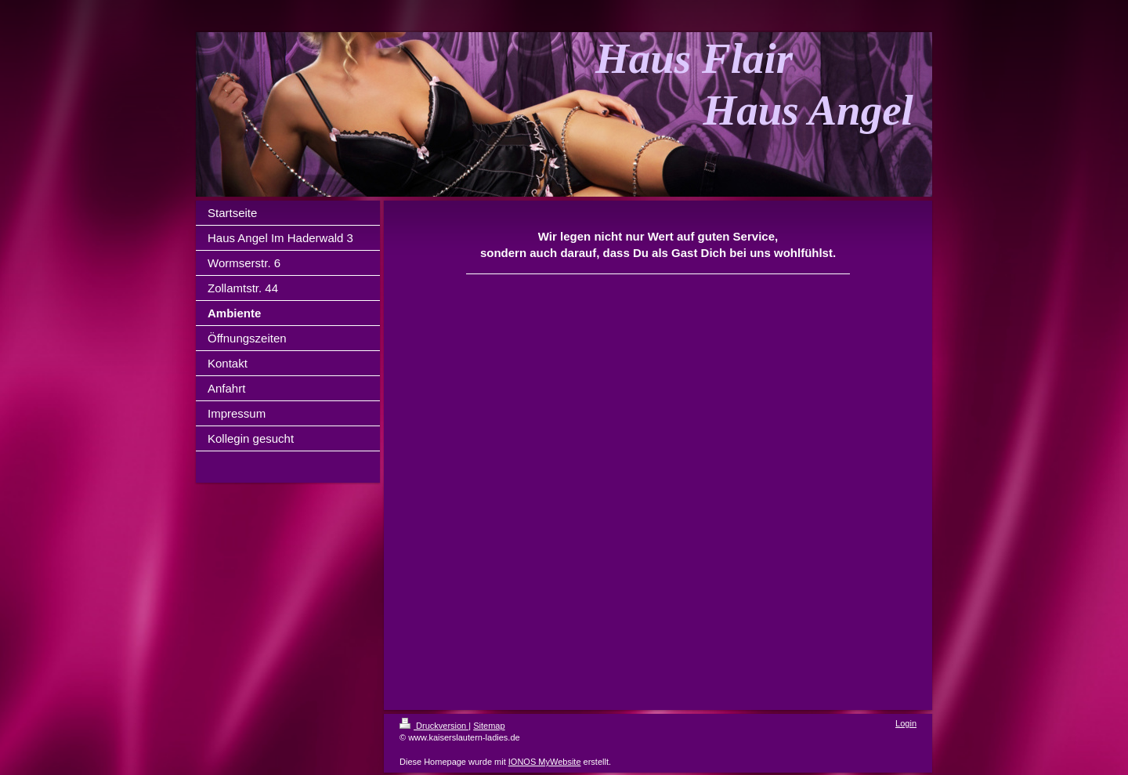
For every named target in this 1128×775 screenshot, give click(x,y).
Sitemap (488, 725)
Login (905, 723)
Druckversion (434, 725)
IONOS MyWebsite (544, 761)
